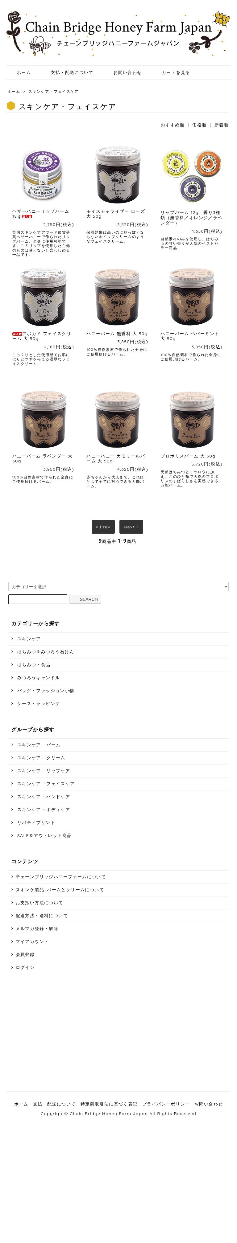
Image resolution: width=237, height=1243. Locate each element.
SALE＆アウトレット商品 (44, 835)
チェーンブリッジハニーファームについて (61, 877)
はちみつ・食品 (33, 664)
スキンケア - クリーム (40, 758)
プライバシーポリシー (166, 1104)
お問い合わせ (123, 72)
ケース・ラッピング (38, 703)
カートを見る (171, 72)
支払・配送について (68, 72)
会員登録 (25, 954)
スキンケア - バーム (38, 745)
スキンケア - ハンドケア (43, 796)
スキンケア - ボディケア (43, 809)
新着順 (221, 125)
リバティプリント (35, 822)
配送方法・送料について (42, 915)
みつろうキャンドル (38, 677)
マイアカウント (32, 941)
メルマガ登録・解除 (37, 928)
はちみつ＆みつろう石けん (45, 651)
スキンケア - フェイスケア (53, 91)
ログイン (25, 967)
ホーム (19, 72)
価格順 (199, 125)
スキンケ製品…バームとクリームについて (60, 889)
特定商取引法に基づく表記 (109, 1104)
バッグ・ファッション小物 (45, 690)
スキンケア (28, 639)
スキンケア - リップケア (43, 770)
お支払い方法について (39, 902)
